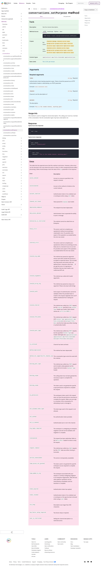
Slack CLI (34, 542)
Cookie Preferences (26, 562)
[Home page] (29, 9)
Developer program (36, 550)
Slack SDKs (34, 546)
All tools (33, 556)
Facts (86, 15)
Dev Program (69, 3)
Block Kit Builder (35, 548)
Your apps (86, 542)
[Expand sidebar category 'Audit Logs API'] (21, 209)
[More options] (97, 10)
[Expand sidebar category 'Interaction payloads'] (21, 19)
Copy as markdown (90, 9)
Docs (41, 16)
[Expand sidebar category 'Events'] (21, 16)
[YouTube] (91, 562)
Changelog (61, 3)
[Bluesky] (88, 562)
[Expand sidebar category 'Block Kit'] (21, 13)
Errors (86, 25)
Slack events (60, 544)
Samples (28, 3)
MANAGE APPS (93, 3)
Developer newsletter (76, 548)
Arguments (87, 18)
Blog (72, 544)
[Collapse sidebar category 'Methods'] (21, 21)
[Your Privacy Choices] (49, 562)
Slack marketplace (75, 546)
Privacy (15, 562)
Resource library (48, 550)
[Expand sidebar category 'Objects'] (21, 196)
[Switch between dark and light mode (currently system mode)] (75, 3)
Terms (19, 562)
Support (34, 562)
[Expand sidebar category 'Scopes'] (21, 199)
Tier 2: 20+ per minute (49, 61)
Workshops (47, 544)
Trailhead (47, 548)
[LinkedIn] (85, 562)
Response (87, 22)
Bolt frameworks (35, 544)
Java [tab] (61, 31)
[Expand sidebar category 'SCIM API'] (21, 215)
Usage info (87, 20)
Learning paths (48, 542)
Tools (33, 3)
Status (10, 562)
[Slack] (9, 542)
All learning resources (50, 552)
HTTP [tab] (44, 31)
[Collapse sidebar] (12, 532)
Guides (15, 3)
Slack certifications (49, 546)
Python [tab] (56, 31)
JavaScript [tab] (50, 31)
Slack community (62, 542)
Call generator (67, 16)
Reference (21, 3)
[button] (12, 27)
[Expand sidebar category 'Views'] (21, 205)
